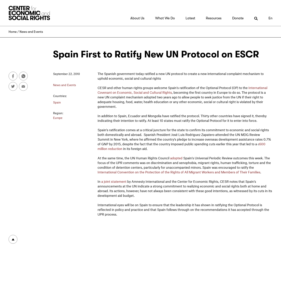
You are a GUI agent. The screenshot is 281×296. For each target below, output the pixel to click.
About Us (137, 18)
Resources (213, 18)
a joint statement (113, 181)
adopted (176, 158)
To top (13, 239)
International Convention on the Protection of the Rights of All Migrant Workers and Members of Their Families (179, 172)
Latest (190, 18)
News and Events (31, 32)
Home (13, 32)
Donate (238, 18)
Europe (57, 117)
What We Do (165, 18)
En (270, 18)
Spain (57, 102)
